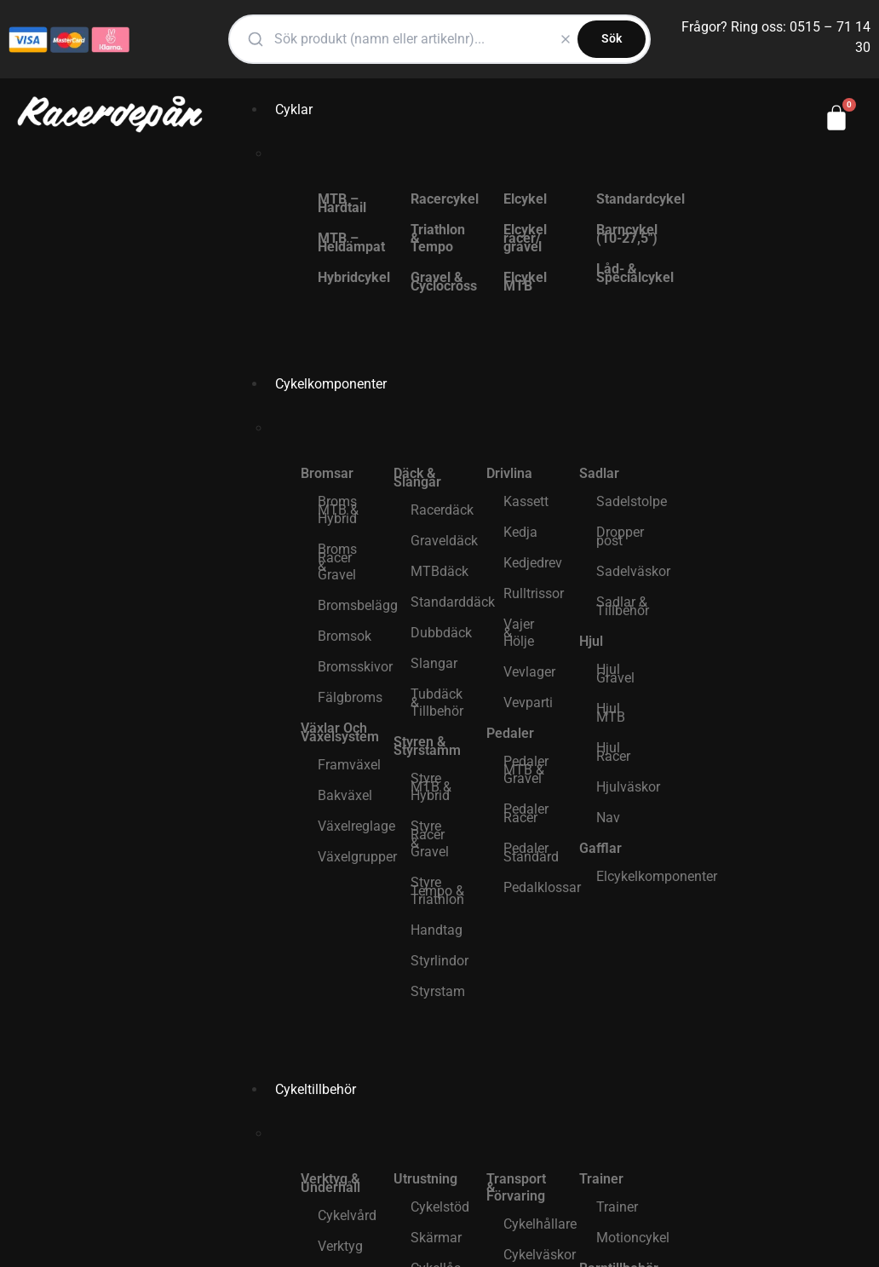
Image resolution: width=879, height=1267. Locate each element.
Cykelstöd (440, 1207)
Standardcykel (625, 199)
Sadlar (599, 473)
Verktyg (340, 1246)
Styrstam (438, 991)
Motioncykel (625, 1238)
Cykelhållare (532, 1224)
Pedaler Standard (531, 852)
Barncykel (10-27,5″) (625, 234)
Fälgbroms (347, 697)
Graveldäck (440, 541)
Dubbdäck (440, 633)
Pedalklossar (532, 887)
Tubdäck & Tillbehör (437, 702)
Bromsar (327, 473)
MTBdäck (439, 571)
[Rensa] (565, 39)
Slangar (434, 663)
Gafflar (600, 848)
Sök (611, 38)
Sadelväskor (625, 571)
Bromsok (344, 636)
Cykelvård (347, 1215)
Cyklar (294, 109)
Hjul (591, 641)
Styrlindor (439, 961)
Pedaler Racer (526, 813)
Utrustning (425, 1179)
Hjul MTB (610, 712)
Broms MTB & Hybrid (338, 510)
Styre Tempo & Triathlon (437, 890)
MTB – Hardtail (342, 203)
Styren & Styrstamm (427, 746)
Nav (608, 817)
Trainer (601, 1179)
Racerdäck (440, 510)
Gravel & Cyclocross (440, 281)
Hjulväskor (625, 787)
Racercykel (440, 199)
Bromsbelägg (347, 605)
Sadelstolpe (625, 501)
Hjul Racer (613, 752)
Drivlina (509, 473)
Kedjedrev (532, 563)
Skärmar (436, 1238)
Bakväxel (345, 795)
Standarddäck (440, 602)
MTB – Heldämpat (347, 242)
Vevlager (529, 672)
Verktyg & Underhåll (330, 1183)
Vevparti (528, 702)
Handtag (436, 930)
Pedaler (510, 733)
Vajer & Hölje (518, 632)
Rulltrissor (532, 593)
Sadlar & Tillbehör (622, 606)
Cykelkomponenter (331, 384)
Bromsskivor (347, 667)
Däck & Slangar (417, 477)
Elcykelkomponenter (625, 876)
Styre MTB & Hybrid (431, 786)
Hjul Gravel (615, 673)
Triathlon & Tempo (438, 238)
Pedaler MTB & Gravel (526, 769)
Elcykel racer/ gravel (525, 238)
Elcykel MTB (525, 281)
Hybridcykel (347, 277)
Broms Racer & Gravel (337, 562)
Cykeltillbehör (315, 1089)
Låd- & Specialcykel (625, 273)
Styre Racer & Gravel (430, 839)
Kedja (520, 532)
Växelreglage (347, 826)
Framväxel (347, 765)
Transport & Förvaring (516, 1187)
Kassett (526, 501)
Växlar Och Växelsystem (338, 732)
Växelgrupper (347, 857)
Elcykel (525, 199)
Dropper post (620, 536)
